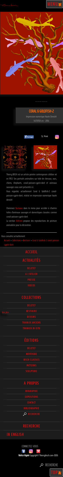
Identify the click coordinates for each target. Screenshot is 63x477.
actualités (31, 260)
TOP (56, 472)
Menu (54, 4)
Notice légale (24, 455)
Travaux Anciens (31, 322)
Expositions (31, 397)
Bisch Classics (31, 360)
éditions (31, 340)
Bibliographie (31, 408)
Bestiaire (19, 208)
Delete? (31, 348)
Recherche (31, 414)
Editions (19, 221)
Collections (31, 297)
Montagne (31, 354)
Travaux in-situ (31, 328)
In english (15, 434)
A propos (31, 383)
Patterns (32, 365)
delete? (31, 268)
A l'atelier (31, 274)
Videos (31, 285)
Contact (31, 402)
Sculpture (31, 371)
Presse (31, 280)
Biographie (31, 391)
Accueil (31, 252)
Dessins (31, 317)
